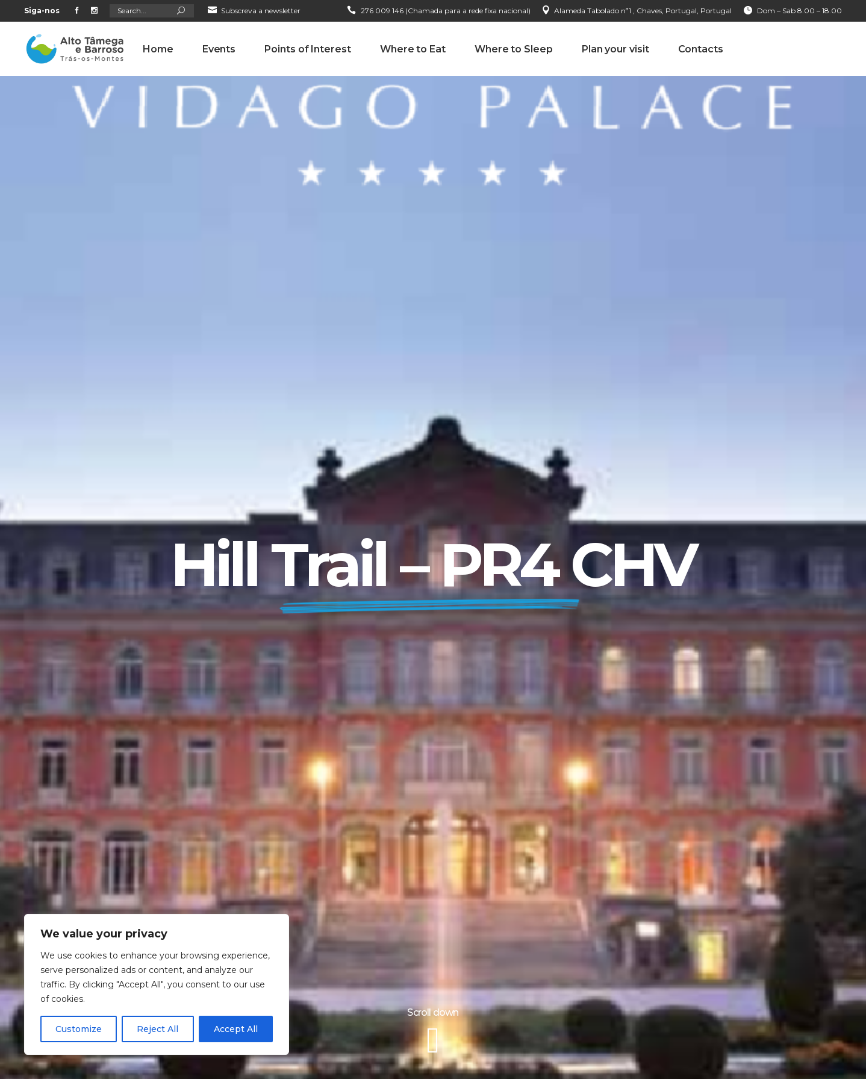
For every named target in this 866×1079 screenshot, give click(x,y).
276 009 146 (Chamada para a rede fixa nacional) (446, 10)
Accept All (236, 1029)
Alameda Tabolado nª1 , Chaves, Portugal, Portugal (643, 10)
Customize (78, 1029)
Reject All (157, 1029)
